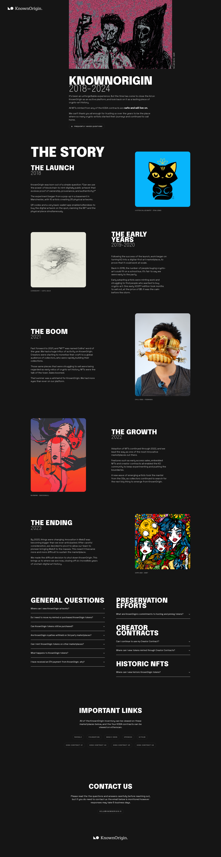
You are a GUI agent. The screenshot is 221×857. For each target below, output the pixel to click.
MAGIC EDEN (111, 737)
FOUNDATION (94, 737)
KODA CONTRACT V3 (121, 745)
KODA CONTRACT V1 (74, 745)
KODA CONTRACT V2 (97, 745)
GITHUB (142, 737)
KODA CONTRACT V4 (145, 745)
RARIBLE (78, 737)
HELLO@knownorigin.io (110, 811)
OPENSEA (128, 737)
